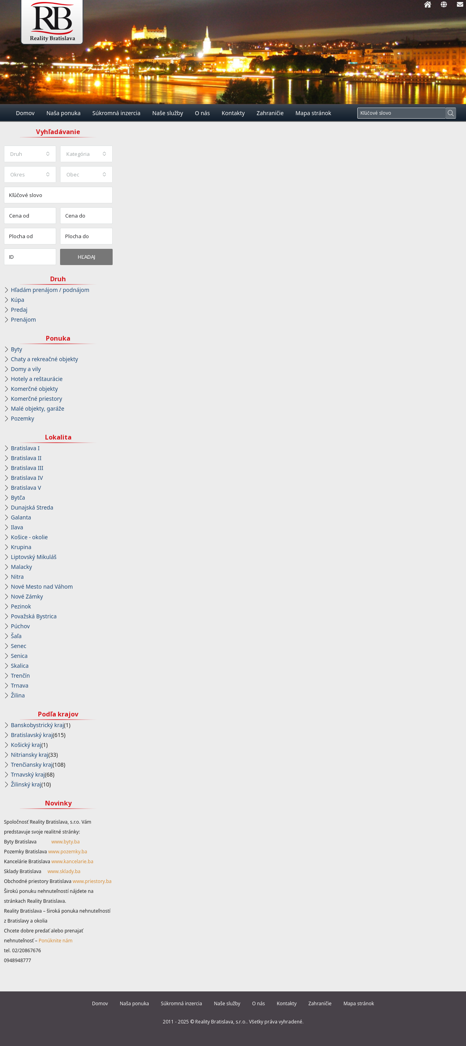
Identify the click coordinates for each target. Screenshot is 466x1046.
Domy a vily (26, 369)
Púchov (20, 626)
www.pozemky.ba (67, 851)
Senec (18, 646)
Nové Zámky (27, 596)
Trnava (19, 685)
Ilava (17, 527)
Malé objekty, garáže (37, 408)
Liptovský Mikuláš (34, 557)
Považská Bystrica (34, 616)
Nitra (17, 576)
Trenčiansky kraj (32, 764)
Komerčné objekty (34, 388)
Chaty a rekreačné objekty (44, 359)
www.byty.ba (65, 841)
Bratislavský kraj (32, 735)
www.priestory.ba (92, 881)
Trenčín (20, 675)
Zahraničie (270, 113)
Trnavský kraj (28, 774)
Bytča (18, 497)
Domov (25, 113)
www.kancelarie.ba (72, 861)
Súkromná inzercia (116, 113)
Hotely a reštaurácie (37, 379)
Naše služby (167, 113)
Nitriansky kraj (30, 754)
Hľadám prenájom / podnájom (50, 290)
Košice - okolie (29, 537)
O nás (202, 113)
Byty (16, 349)
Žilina (18, 695)
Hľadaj (86, 256)
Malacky (21, 566)
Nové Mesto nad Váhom (42, 586)
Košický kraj (26, 744)
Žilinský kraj (26, 784)
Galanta (21, 517)
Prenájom (23, 319)
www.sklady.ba (63, 871)
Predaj (19, 309)
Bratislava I (25, 448)
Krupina (21, 547)
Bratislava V (26, 487)
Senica (19, 655)
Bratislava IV (27, 477)
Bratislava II (26, 458)
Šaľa (16, 636)
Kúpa (18, 299)
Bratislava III (27, 468)
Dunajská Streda (32, 507)
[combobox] (30, 154)
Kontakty (233, 113)
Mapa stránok (313, 113)
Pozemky (22, 418)
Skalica (20, 665)
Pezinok (21, 606)
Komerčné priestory (36, 398)
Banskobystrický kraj (37, 725)
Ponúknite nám (56, 940)
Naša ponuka (63, 113)
